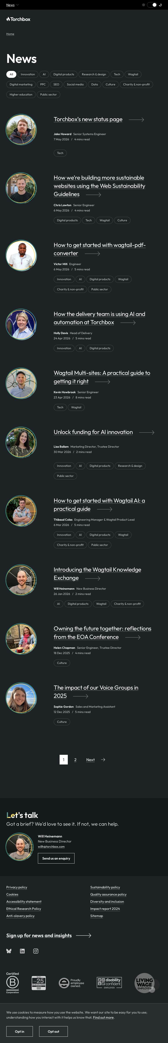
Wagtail (133, 74)
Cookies (12, 894)
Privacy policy (16, 887)
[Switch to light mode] (152, 5)
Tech (117, 74)
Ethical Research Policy (23, 908)
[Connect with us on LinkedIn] (22, 951)
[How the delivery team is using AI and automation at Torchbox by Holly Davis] (108, 320)
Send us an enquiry (56, 858)
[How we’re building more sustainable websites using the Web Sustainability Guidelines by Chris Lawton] (108, 187)
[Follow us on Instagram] (35, 951)
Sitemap (96, 916)
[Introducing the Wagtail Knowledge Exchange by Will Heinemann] (108, 575)
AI (44, 74)
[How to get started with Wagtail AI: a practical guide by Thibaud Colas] (108, 506)
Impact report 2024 (105, 908)
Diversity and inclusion (107, 901)
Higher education (21, 94)
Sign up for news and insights (48, 935)
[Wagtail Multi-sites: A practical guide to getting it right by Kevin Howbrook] (108, 379)
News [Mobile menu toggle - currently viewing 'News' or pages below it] (12, 5)
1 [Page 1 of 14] (63, 759)
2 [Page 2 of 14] (75, 759)
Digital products (63, 74)
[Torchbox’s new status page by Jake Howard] (108, 123)
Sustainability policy (105, 887)
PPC (43, 84)
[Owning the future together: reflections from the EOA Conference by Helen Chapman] (108, 634)
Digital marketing (21, 84)
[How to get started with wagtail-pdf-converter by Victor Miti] (108, 251)
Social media (75, 84)
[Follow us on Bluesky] (8, 951)
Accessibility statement (23, 901)
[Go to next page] (96, 759)
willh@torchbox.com (51, 846)
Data (94, 84)
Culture (110, 84)
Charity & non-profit (136, 84)
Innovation (28, 74)
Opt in (19, 1031)
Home (10, 34)
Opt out (53, 1031)
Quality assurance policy (108, 894)
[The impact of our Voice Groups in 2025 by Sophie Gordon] (108, 693)
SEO (56, 84)
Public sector (48, 94)
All (11, 74)
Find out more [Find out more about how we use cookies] (103, 1017)
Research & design (94, 74)
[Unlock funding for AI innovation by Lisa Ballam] (108, 436)
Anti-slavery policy (20, 916)
